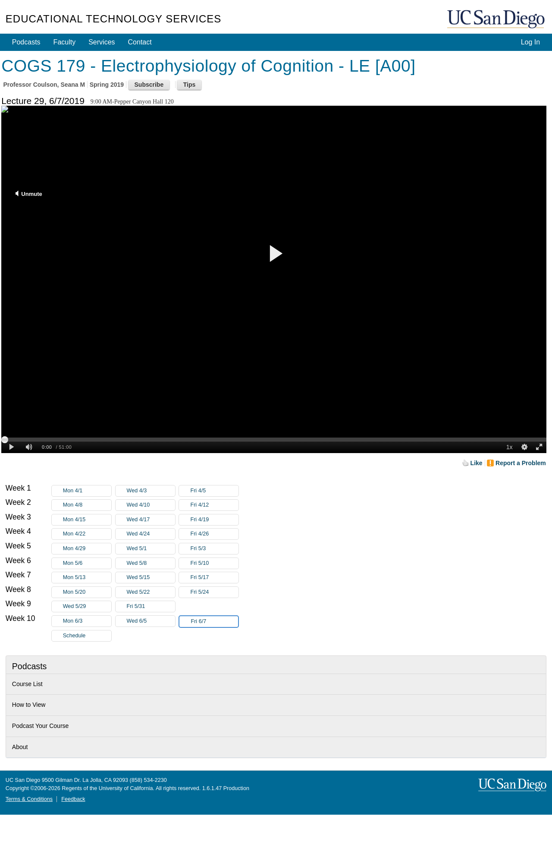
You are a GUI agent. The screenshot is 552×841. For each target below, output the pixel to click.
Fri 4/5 (214, 490)
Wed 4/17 (151, 519)
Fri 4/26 (214, 534)
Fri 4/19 (214, 519)
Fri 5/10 (214, 563)
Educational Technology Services (113, 19)
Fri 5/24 (214, 592)
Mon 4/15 (87, 519)
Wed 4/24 (151, 534)
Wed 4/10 (151, 505)
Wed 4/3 (151, 490)
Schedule (74, 636)
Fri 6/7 (214, 621)
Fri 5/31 (151, 606)
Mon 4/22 (87, 534)
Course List (27, 683)
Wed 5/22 (151, 592)
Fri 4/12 (214, 505)
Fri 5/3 (214, 548)
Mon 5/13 (87, 577)
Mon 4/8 (87, 505)
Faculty (64, 42)
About (20, 746)
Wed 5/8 (151, 563)
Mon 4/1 (87, 490)
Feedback (73, 799)
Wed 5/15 (151, 577)
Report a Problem (521, 463)
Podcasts (26, 42)
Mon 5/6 (87, 563)
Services (101, 42)
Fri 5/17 (214, 577)
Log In (530, 42)
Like (476, 463)
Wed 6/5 (151, 621)
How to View (29, 704)
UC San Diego (496, 20)
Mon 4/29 (87, 548)
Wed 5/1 (151, 548)
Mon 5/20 (87, 592)
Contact (140, 42)
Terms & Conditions (29, 799)
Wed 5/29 (87, 606)
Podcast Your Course (40, 725)
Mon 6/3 (87, 621)
